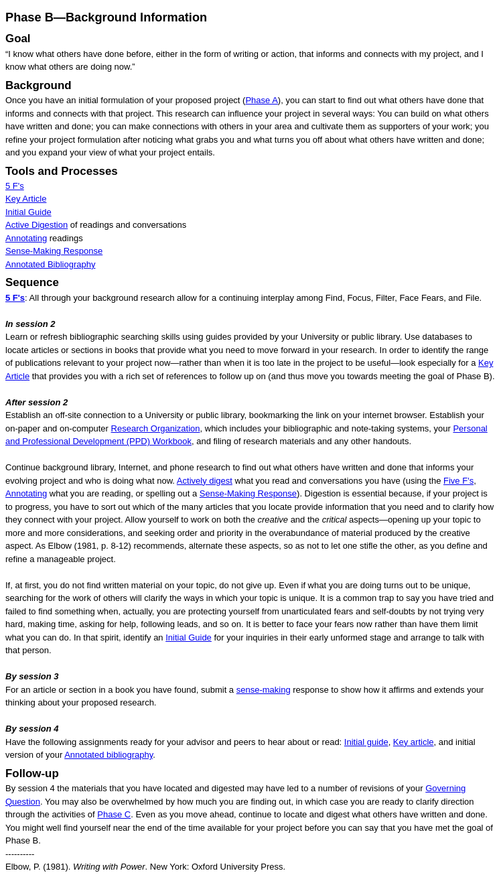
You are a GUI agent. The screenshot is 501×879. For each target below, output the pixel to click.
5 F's (14, 186)
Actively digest (204, 481)
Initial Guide (28, 212)
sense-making (263, 690)
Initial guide (366, 742)
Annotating (26, 238)
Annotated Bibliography (50, 264)
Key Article (25, 199)
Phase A (261, 100)
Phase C (114, 814)
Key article (413, 742)
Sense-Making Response (53, 251)
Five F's (458, 481)
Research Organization (155, 428)
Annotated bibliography (108, 755)
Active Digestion (36, 225)
